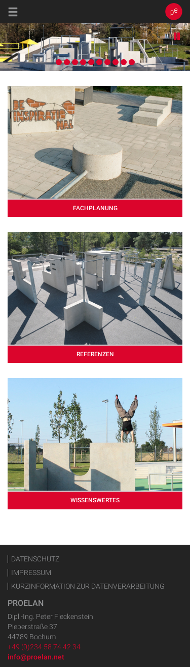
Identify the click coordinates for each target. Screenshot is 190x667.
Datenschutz (35, 559)
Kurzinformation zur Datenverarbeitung (88, 586)
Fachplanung (95, 208)
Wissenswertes (95, 500)
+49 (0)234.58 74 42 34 (44, 647)
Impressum (31, 573)
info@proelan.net (36, 657)
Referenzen (95, 354)
